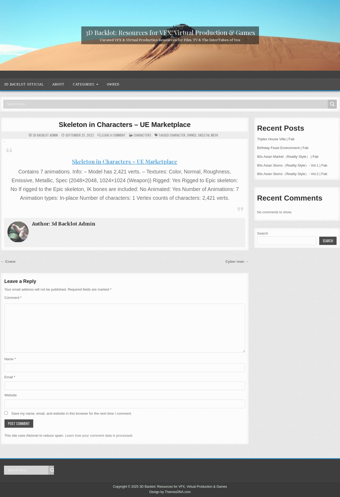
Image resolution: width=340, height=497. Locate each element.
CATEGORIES (83, 84)
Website (10, 395)
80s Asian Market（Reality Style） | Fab (287, 157)
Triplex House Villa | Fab (276, 139)
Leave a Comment (114, 135)
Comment (13, 298)
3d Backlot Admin (45, 135)
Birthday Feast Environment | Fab (282, 148)
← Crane (8, 262)
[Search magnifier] (332, 104)
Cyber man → (237, 262)
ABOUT (58, 84)
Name (10, 359)
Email (9, 377)
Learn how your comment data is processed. (99, 435)
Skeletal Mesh (208, 135)
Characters (142, 135)
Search (262, 233)
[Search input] (166, 104)
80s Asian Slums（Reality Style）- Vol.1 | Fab (292, 165)
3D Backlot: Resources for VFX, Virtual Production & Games (170, 32)
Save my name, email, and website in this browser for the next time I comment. (71, 413)
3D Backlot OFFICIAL (24, 84)
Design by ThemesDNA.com (170, 492)
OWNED (113, 84)
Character (177, 135)
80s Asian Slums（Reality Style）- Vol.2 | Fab (292, 174)
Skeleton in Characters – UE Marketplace (125, 125)
